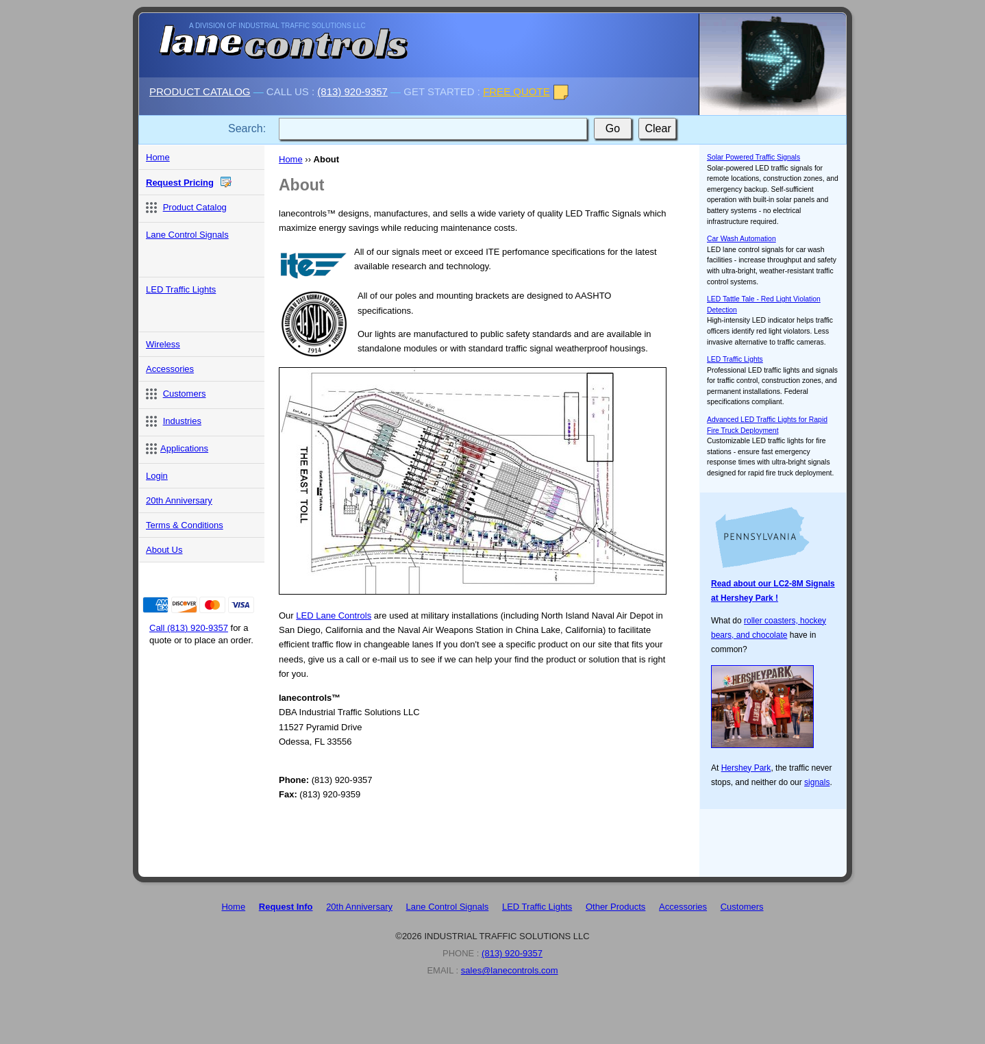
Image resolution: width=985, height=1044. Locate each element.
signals (817, 782)
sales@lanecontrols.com (509, 970)
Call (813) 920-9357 (188, 628)
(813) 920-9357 (352, 91)
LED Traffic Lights (735, 359)
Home (291, 159)
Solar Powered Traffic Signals (753, 157)
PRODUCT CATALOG (200, 91)
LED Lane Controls (333, 615)
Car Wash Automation (741, 239)
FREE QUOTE (516, 91)
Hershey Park (746, 768)
